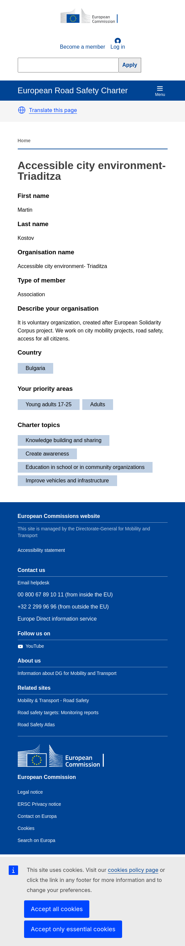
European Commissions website (59, 516)
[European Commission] (93, 16)
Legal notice (30, 792)
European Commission (47, 777)
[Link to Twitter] (31, 646)
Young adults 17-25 (49, 404)
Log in (117, 44)
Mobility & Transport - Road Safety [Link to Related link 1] (53, 700)
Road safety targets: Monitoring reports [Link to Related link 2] (58, 712)
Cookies (26, 828)
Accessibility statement (41, 550)
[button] (22, 110)
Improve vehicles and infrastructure (67, 480)
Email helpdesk (34, 582)
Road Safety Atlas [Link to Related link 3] (36, 724)
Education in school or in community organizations (85, 467)
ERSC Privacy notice (39, 804)
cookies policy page (133, 869)
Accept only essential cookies (73, 929)
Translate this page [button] (53, 110)
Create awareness (47, 454)
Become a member (82, 47)
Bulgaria (35, 368)
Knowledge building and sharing (64, 440)
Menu (160, 91)
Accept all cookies (57, 908)
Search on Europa (37, 840)
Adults (97, 404)
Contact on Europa (37, 816)
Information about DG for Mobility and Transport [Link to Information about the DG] (67, 673)
